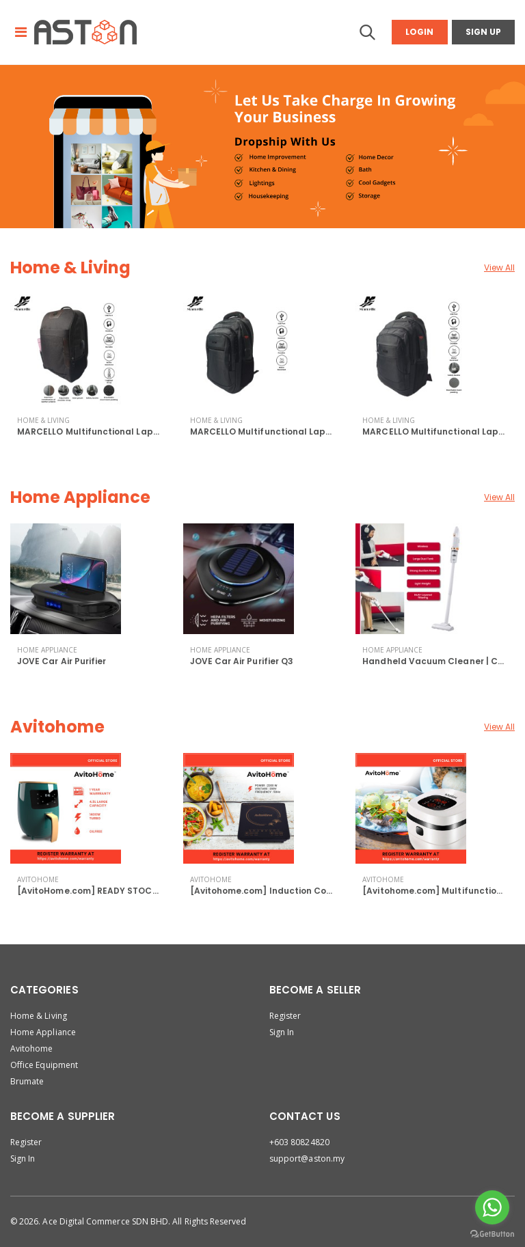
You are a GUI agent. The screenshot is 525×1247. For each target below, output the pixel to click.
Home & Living (70, 267)
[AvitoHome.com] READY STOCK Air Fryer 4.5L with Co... (137, 890)
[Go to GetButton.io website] (492, 1233)
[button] (367, 36)
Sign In (281, 1032)
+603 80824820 (299, 1142)
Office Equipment (44, 1065)
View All (499, 267)
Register (285, 1016)
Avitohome (57, 726)
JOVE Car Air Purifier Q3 (241, 661)
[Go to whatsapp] (492, 1207)
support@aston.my (307, 1158)
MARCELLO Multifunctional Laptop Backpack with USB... (139, 431)
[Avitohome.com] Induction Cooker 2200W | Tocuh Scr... (312, 890)
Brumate (27, 1081)
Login (419, 32)
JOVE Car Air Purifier (61, 661)
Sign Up (483, 32)
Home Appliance (80, 497)
